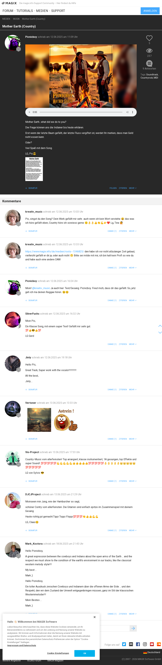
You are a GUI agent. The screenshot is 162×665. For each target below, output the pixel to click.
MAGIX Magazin (55, 660)
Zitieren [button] (123, 188)
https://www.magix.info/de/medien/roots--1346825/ (54, 251)
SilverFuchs (32, 313)
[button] (133, 188)
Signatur (32, 188)
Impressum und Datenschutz (21, 645)
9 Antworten (149, 68)
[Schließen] (94, 617)
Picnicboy (31, 36)
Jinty (28, 357)
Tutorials (24, 11)
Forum (8, 11)
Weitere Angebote (12, 660)
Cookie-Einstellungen (58, 653)
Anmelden (150, 10)
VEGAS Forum (34, 660)
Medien (42, 11)
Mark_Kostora (34, 543)
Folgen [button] (113, 188)
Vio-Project (32, 452)
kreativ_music (34, 211)
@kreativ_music (41, 288)
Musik (16, 19)
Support (58, 11)
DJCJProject (33, 494)
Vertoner (31, 402)
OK (84, 653)
